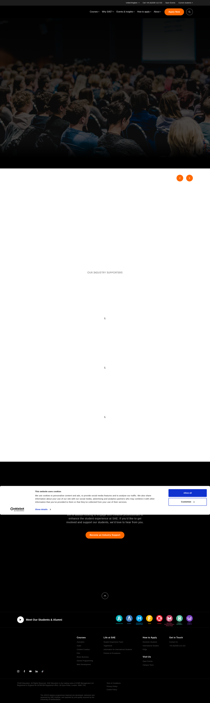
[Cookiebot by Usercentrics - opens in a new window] (17, 698)
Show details (41, 698)
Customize (187, 690)
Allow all (188, 681)
